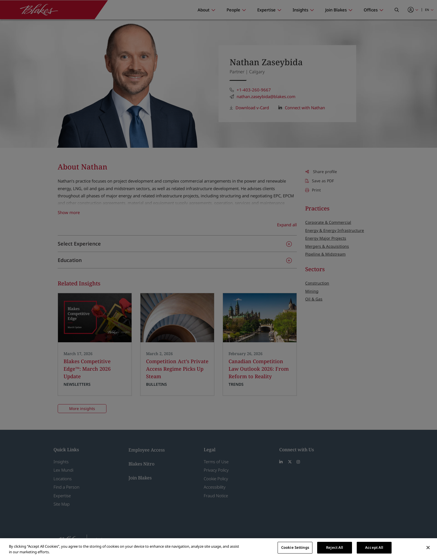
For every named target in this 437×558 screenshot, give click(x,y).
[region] (218, 548)
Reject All (334, 547)
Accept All (374, 547)
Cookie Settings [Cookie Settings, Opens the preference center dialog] (295, 547)
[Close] (428, 547)
